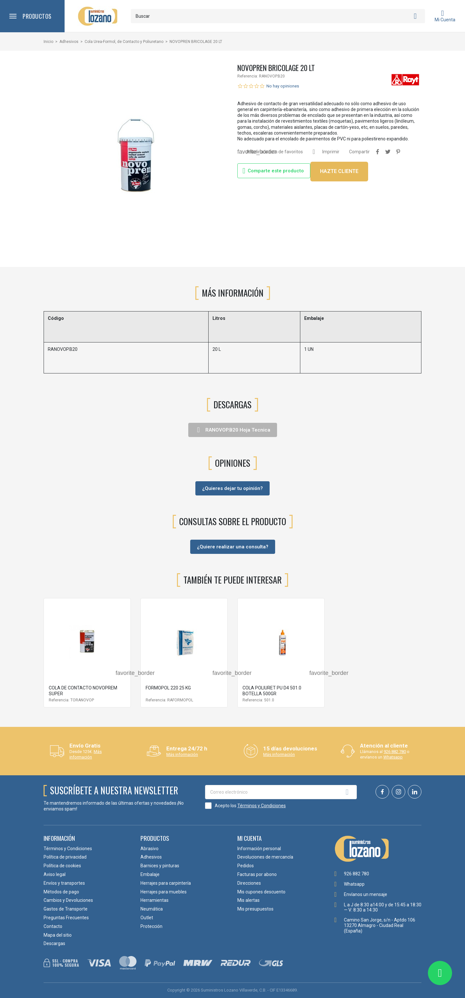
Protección (151, 926)
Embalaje (150, 874)
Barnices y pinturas (159, 865)
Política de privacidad (65, 857)
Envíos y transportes (64, 883)
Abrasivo (149, 848)
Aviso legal (55, 874)
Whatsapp (393, 757)
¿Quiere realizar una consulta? (232, 547)
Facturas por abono (257, 874)
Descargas (54, 943)
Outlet (146, 917)
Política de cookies (62, 865)
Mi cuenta (249, 837)
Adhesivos (151, 857)
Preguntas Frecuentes (66, 917)
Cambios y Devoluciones (68, 900)
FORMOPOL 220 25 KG (168, 687)
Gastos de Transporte (66, 908)
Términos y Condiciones (261, 805)
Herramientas (154, 900)
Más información (85, 754)
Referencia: (247, 76)
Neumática (151, 908)
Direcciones (249, 883)
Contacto (53, 926)
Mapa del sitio (58, 935)
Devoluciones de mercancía (265, 857)
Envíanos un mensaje (365, 894)
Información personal (259, 848)
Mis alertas (248, 900)
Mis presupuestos (255, 908)
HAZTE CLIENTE (339, 171)
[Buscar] (278, 16)
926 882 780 (395, 751)
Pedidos (245, 865)
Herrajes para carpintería (165, 883)
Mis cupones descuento (261, 891)
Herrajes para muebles (163, 891)
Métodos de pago (61, 891)
